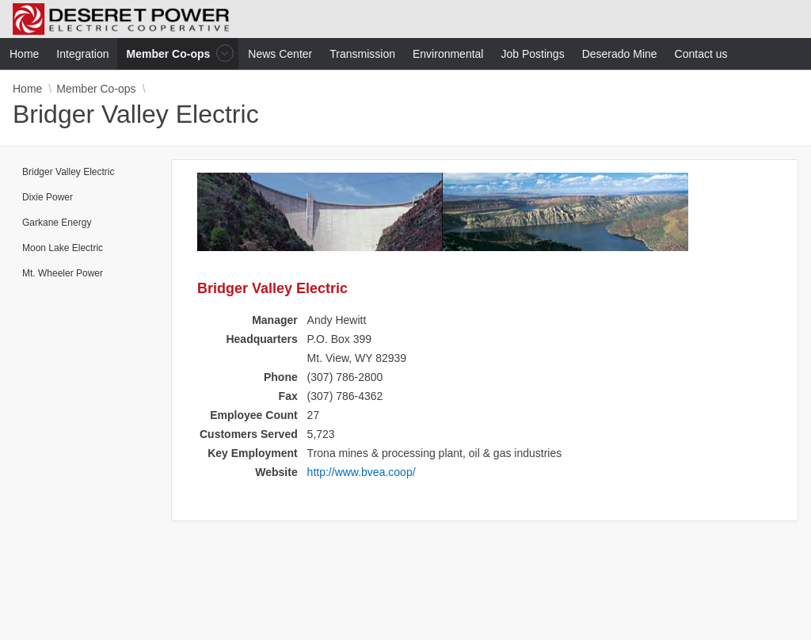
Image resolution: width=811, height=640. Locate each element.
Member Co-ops (95, 88)
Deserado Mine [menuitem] (619, 54)
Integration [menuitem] (82, 54)
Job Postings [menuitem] (532, 54)
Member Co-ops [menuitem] (170, 53)
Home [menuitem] (24, 54)
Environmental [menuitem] (448, 54)
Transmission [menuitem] (362, 54)
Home (27, 88)
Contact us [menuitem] (701, 54)
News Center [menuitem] (280, 54)
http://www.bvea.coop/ (361, 472)
